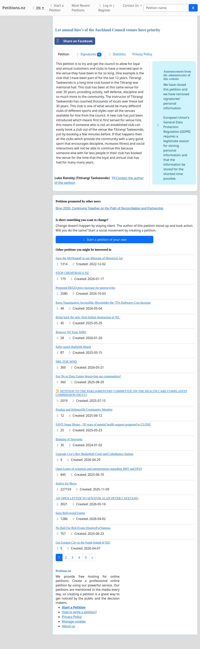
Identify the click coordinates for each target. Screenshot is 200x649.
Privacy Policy (142, 54)
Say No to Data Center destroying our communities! (88, 376)
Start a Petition (56, 7)
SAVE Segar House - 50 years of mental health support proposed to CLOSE (103, 424)
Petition (63, 54)
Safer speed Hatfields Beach (73, 346)
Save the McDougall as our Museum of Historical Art (89, 258)
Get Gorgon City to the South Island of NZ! (83, 542)
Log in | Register (106, 7)
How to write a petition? (79, 612)
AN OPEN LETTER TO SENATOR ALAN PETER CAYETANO (97, 498)
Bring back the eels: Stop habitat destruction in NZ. (88, 317)
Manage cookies (74, 621)
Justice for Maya (66, 483)
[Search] (166, 8)
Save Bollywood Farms (70, 513)
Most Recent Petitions (81, 7)
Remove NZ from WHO (71, 332)
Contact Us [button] (131, 5)
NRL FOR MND (66, 361)
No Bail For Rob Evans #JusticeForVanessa (83, 528)
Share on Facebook (74, 41)
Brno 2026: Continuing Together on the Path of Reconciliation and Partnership (109, 208)
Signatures (88, 54)
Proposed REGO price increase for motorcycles (85, 287)
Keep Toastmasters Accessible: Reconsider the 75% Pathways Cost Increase (103, 302)
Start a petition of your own (104, 239)
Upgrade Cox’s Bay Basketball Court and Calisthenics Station (94, 454)
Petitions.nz (13, 7)
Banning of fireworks (69, 439)
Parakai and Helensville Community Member (84, 409)
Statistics (117, 54)
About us (68, 626)
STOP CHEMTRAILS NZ (72, 273)
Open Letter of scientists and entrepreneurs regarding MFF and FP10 (99, 468)
